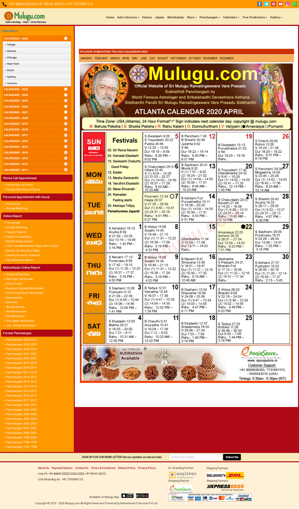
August (163, 58)
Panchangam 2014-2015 (21, 386)
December (227, 58)
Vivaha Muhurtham (18, 274)
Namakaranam (15, 316)
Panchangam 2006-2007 (21, 405)
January (86, 58)
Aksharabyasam (16, 311)
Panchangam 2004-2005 (21, 414)
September (178, 58)
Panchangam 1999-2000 (21, 437)
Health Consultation (18, 236)
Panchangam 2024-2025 (21, 339)
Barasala (11, 302)
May (135, 58)
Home (111, 17)
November (210, 58)
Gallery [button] (276, 17)
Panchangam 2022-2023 (21, 349)
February (101, 58)
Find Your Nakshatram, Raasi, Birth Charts (32, 246)
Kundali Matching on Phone (23, 189)
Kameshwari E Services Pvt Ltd (138, 503)
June (143, 58)
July (152, 58)
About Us (43, 468)
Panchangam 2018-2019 (21, 367)
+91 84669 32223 (59, 473)
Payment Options (62, 468)
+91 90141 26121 (51, 4)
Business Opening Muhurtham (25, 288)
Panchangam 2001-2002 (21, 428)
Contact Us (81, 468)
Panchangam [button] (210, 17)
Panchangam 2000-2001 (21, 433)
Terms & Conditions (103, 468)
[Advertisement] (186, 38)
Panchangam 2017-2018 (21, 372)
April (126, 58)
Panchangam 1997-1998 (21, 447)
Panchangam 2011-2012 (21, 400)
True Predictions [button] (254, 17)
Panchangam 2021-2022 (21, 354)
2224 (74, 473)
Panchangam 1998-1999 (21, 442)
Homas (147, 17)
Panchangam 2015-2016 (21, 381)
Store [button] (192, 17)
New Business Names (20, 260)
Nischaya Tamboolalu (19, 279)
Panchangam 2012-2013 (21, 395)
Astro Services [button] (128, 17)
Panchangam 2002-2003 (21, 423)
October (195, 58)
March (115, 58)
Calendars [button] (231, 17)
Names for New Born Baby (23, 250)
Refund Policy (126, 468)
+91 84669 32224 (22, 4)
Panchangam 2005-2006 (21, 409)
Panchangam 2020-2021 (21, 358)
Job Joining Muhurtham (21, 325)
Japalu (159, 17)
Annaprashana (15, 307)
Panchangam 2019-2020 (21, 363)
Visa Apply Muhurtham (20, 321)
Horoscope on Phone (19, 184)
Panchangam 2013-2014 (21, 391)
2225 (81, 473)
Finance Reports (16, 232)
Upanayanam (14, 297)
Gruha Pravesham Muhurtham (25, 293)
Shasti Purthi (14, 283)
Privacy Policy (147, 468)
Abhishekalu (175, 17)
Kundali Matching (16, 208)
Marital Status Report (19, 241)
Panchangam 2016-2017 (21, 377)
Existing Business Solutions (23, 255)
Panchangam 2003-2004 (21, 419)
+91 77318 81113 (80, 4)
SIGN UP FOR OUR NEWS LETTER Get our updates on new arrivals (122, 457)
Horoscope (13, 204)
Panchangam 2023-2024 (21, 344)
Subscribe (232, 457)
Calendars (9, 31)
